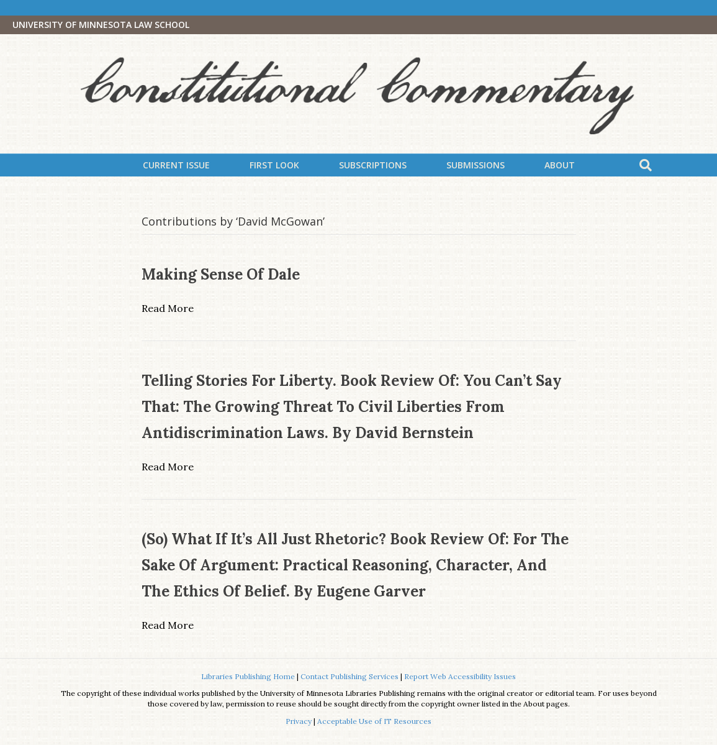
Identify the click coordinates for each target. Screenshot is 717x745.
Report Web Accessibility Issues (460, 676)
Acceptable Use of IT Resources (374, 721)
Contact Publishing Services (349, 676)
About (559, 165)
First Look (274, 165)
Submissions (475, 165)
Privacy (299, 721)
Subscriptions (373, 165)
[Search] (645, 165)
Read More (168, 308)
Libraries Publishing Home (248, 676)
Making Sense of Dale (221, 274)
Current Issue (176, 165)
